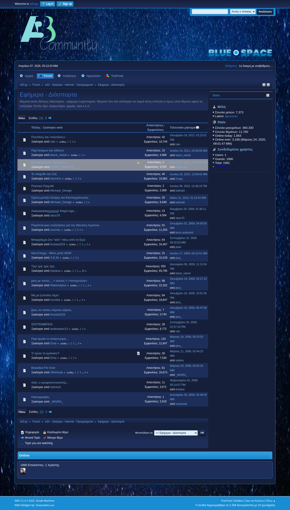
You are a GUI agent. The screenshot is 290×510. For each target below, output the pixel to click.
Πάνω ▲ (271, 500)
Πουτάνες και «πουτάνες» (48, 137)
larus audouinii (184, 232)
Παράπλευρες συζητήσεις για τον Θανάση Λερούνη (65, 225)
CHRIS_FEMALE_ (62, 167)
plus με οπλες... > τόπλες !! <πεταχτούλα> (59, 280)
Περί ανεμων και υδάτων (47, 150)
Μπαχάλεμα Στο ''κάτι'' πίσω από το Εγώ (58, 239)
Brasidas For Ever (43, 367)
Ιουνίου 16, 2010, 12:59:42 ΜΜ (188, 174)
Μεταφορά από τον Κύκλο (48, 162)
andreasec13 (59, 328)
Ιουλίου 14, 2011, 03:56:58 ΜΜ (188, 150)
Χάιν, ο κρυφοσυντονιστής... (50, 382)
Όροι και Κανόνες (254, 500)
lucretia (55, 299)
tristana (55, 270)
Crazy (179, 178)
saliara (180, 360)
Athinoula (56, 372)
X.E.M (54, 257)
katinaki (180, 190)
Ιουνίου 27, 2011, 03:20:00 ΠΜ (188, 162)
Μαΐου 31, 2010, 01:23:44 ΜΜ (188, 197)
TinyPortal (226, 500)
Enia (53, 343)
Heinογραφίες (40, 397)
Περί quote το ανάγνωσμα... (49, 338)
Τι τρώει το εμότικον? (45, 353)
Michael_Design (61, 190)
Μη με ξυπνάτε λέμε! (45, 295)
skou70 (55, 215)
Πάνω (22, 411)
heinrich (55, 178)
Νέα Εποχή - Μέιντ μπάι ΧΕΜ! (51, 253)
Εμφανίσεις (155, 129)
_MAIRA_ (181, 374)
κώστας (55, 229)
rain (52, 141)
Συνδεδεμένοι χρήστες (235, 149)
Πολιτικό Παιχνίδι (42, 186)
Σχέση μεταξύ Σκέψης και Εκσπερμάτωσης (59, 197)
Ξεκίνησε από (53, 127)
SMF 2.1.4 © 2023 (24, 500)
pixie (178, 247)
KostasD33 (222, 166)
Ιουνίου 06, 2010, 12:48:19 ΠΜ (188, 186)
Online (24, 455)
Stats (216, 95)
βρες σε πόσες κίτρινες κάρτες (51, 310)
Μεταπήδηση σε (144, 432)
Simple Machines (45, 500)
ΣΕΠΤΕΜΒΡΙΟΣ (42, 324)
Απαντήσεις (154, 125)
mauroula (181, 167)
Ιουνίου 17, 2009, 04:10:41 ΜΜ (188, 253)
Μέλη (222, 107)
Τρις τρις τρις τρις (43, 266)
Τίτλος (35, 127)
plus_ (179, 258)
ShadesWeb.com (45, 505)
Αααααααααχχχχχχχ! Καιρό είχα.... (54, 211)
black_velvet (58, 155)
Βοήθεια (238, 500)
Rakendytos (58, 285)
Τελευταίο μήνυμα (184, 127)
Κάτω (22, 118)
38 (83, 271)
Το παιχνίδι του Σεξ (44, 174)
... (85, 244)
